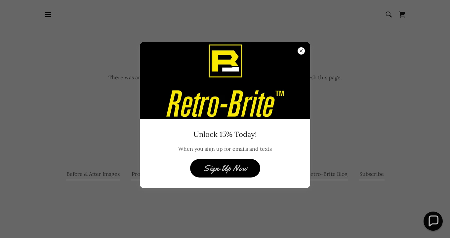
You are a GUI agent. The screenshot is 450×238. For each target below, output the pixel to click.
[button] (433, 221)
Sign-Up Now (225, 168)
